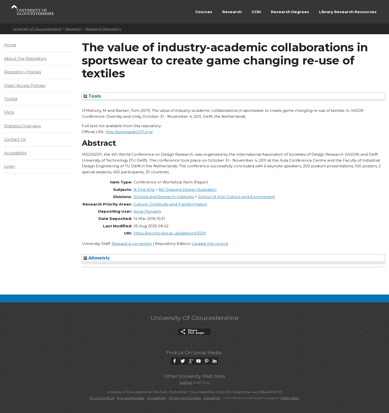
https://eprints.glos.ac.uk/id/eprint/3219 (169, 233)
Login (9, 166)
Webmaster (289, 398)
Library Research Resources (348, 11)
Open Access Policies (24, 85)
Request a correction (132, 243)
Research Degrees (290, 11)
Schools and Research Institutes (163, 196)
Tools (92, 96)
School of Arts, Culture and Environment (236, 196)
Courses (203, 11)
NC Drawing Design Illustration (188, 189)
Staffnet (185, 382)
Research (232, 11)
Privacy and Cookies (185, 398)
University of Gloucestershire (37, 29)
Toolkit (11, 99)
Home (10, 45)
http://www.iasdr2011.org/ (129, 131)
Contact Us (15, 139)
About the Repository (25, 58)
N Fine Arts (144, 189)
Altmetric (97, 258)
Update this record (210, 243)
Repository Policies (22, 72)
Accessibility (15, 153)
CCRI (256, 11)
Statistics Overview (22, 126)
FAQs (9, 112)
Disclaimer (212, 398)
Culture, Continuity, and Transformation (170, 204)
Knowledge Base (130, 398)
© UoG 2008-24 (102, 398)
